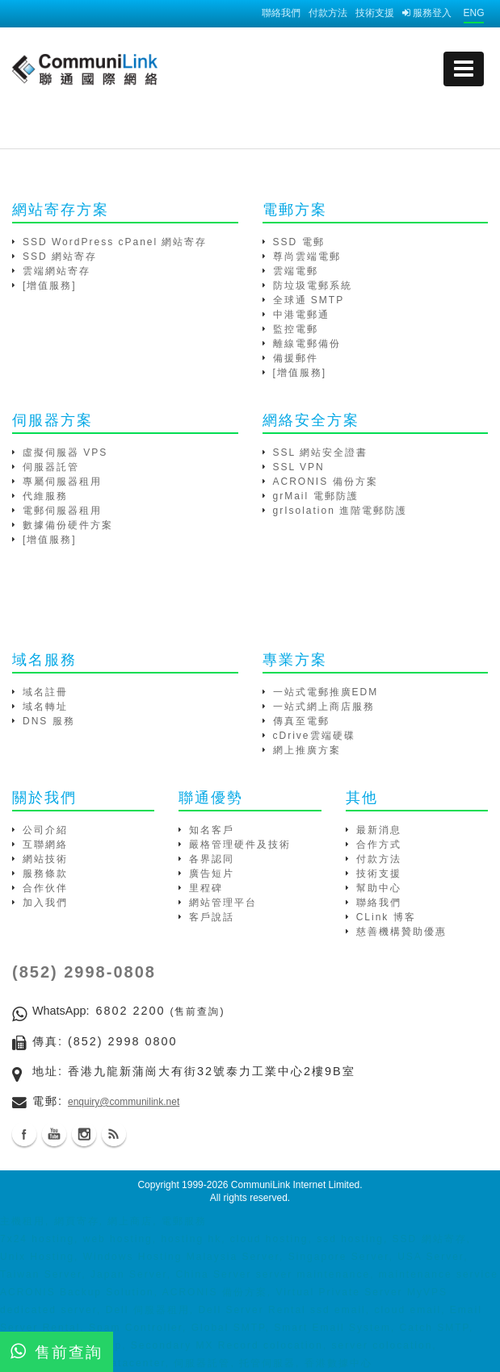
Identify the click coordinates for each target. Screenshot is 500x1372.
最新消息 (378, 830)
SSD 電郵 (299, 242)
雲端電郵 (295, 271)
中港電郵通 (301, 314)
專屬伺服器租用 (62, 481)
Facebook (24, 1134)
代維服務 (45, 496)
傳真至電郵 (301, 721)
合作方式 (378, 844)
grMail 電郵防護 (316, 496)
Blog (114, 1134)
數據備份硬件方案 (68, 525)
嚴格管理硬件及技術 (240, 844)
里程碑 (206, 888)
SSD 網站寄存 (60, 256)
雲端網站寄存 (56, 271)
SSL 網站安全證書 (320, 452)
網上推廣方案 (307, 750)
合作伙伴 (45, 888)
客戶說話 (211, 917)
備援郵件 (295, 358)
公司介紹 (45, 830)
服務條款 (45, 873)
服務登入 (427, 13)
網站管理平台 (223, 902)
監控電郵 (295, 329)
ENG (473, 13)
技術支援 (374, 13)
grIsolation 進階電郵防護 (340, 510)
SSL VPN (299, 467)
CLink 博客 (386, 917)
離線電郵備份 (307, 343)
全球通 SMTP (309, 300)
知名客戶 (211, 830)
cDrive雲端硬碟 (314, 735)
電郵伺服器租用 (62, 510)
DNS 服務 (49, 721)
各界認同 (211, 859)
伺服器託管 (51, 467)
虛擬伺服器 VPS (65, 452)
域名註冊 (45, 692)
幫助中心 (378, 888)
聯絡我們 (281, 13)
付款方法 (328, 13)
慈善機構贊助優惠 (401, 931)
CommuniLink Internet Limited (295, 1185)
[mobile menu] (463, 69)
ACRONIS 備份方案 (325, 481)
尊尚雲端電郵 (307, 256)
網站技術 (45, 859)
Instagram (84, 1134)
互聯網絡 (45, 844)
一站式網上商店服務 (324, 706)
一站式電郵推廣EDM (326, 692)
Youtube (54, 1134)
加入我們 (45, 902)
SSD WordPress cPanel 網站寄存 (115, 242)
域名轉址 (45, 706)
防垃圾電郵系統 (312, 285)
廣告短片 (211, 873)
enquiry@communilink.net (123, 1101)
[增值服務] (50, 285)
